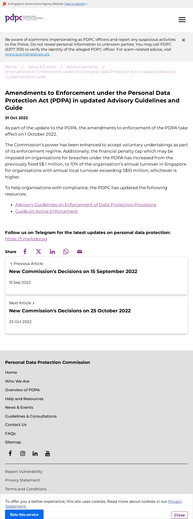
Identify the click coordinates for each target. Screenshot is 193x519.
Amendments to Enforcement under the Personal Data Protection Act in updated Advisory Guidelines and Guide (90, 74)
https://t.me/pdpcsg (26, 238)
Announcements (82, 66)
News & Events (41, 66)
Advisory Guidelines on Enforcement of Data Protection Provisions (85, 204)
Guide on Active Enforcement (46, 211)
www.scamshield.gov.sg (27, 54)
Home (11, 66)
